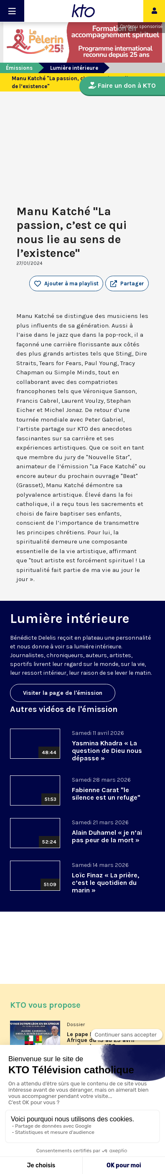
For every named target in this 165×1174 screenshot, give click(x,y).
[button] (127, 284)
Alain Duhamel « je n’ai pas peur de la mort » (107, 836)
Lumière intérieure (74, 68)
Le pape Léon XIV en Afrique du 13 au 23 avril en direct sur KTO (101, 1040)
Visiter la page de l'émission (62, 692)
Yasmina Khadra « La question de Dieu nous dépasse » (107, 750)
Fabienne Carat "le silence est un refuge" (106, 793)
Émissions (19, 68)
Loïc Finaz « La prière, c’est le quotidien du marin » (105, 882)
